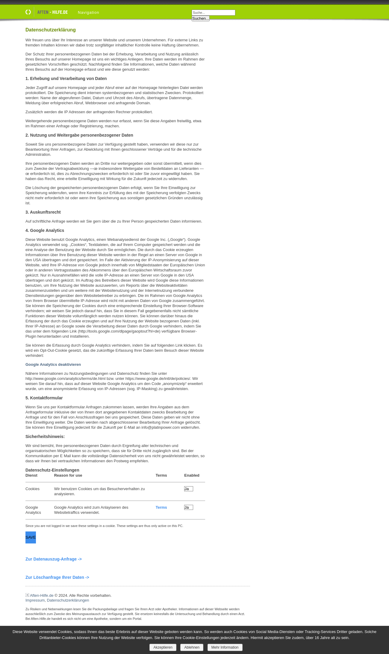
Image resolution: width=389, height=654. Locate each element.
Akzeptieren (162, 647)
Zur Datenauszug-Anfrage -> (53, 559)
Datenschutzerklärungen (68, 600)
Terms (161, 507)
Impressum (35, 600)
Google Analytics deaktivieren (53, 364)
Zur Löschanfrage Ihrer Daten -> (57, 577)
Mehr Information (225, 647)
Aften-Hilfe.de (42, 595)
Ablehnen (191, 647)
